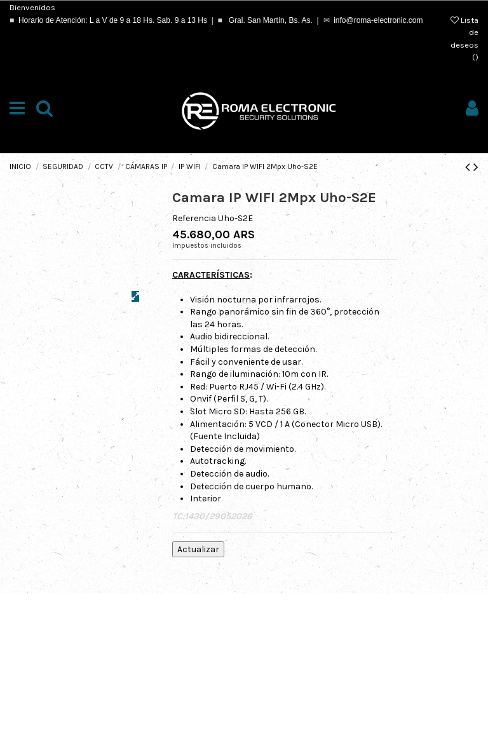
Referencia (194, 218)
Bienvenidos (32, 7)
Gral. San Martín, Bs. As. (269, 20)
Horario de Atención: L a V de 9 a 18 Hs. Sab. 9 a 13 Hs (112, 20)
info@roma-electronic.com (378, 20)
